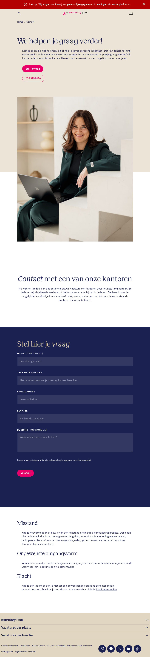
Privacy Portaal (58, 646)
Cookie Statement (40, 646)
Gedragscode (7, 652)
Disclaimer (25, 646)
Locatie (23, 411)
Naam (30, 353)
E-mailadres (26, 392)
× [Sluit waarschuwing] (144, 4)
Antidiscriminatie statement (79, 646)
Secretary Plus (12, 619)
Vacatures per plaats (16, 627)
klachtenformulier (106, 589)
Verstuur (25, 473)
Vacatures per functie (17, 635)
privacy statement (32, 460)
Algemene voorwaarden (25, 652)
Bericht (32, 430)
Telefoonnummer (30, 373)
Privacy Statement (9, 646)
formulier (27, 544)
